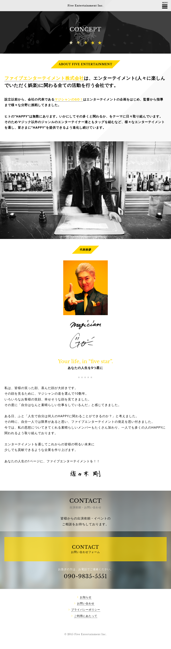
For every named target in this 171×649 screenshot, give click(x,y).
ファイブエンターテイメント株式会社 (44, 78)
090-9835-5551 (85, 576)
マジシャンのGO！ (69, 99)
